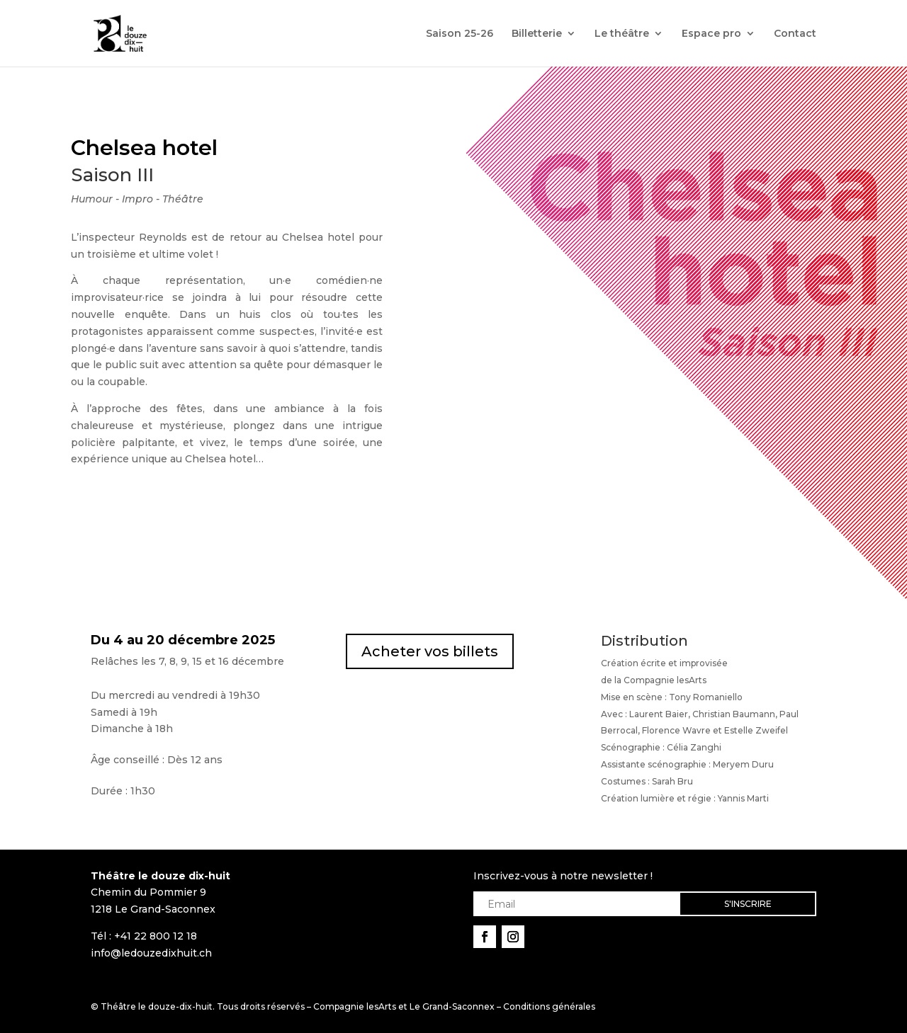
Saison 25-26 (459, 34)
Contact (795, 34)
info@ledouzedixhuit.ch (151, 953)
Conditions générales (549, 1006)
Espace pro (711, 34)
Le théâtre (622, 34)
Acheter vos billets (429, 651)
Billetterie (537, 34)
